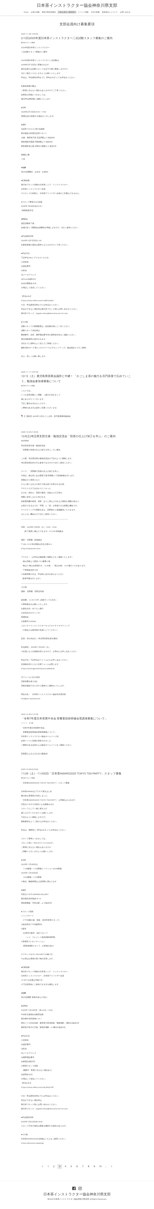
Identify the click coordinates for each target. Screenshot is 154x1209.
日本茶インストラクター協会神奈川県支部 (77, 5)
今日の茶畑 (95, 12)
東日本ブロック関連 (28, 42)
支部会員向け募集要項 (67, 12)
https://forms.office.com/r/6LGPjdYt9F (37, 1087)
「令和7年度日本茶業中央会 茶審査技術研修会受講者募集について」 (64, 718)
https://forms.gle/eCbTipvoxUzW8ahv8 (37, 669)
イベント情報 (83, 12)
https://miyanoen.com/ (31, 548)
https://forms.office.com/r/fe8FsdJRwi (37, 300)
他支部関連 (25, 441)
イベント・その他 (27, 723)
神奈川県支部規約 (49, 12)
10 (100, 1166)
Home (26, 12)
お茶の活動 (35, 12)
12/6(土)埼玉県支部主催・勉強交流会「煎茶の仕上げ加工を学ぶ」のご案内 (68, 436)
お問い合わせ (125, 12)
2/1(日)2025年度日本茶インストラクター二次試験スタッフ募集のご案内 (66, 38)
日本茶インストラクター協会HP (34, 753)
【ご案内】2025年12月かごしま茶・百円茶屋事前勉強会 (47, 416)
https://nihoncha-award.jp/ (32, 1143)
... (106, 1166)
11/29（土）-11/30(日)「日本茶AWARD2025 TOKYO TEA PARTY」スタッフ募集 (71, 773)
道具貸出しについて (110, 12)
